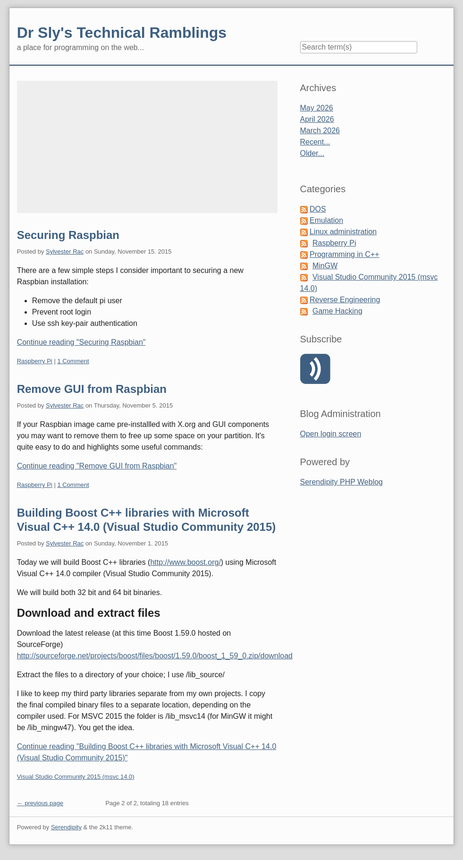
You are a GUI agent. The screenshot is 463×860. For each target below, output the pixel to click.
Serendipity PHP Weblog (341, 482)
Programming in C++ (344, 254)
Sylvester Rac (65, 251)
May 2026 (316, 108)
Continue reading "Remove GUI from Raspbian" (97, 466)
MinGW (324, 266)
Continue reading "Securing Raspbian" (81, 342)
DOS (318, 209)
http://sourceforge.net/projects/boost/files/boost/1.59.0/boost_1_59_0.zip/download (155, 656)
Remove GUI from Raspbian (92, 389)
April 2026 (317, 119)
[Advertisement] (147, 147)
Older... (312, 153)
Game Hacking (337, 311)
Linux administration (343, 232)
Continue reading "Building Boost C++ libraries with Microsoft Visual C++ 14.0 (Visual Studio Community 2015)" (147, 752)
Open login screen (331, 434)
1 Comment (73, 361)
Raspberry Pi (34, 361)
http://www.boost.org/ (185, 562)
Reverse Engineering (345, 300)
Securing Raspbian (68, 235)
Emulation (326, 220)
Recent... (315, 142)
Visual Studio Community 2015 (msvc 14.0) (76, 776)
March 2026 (320, 131)
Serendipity (66, 827)
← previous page (40, 803)
